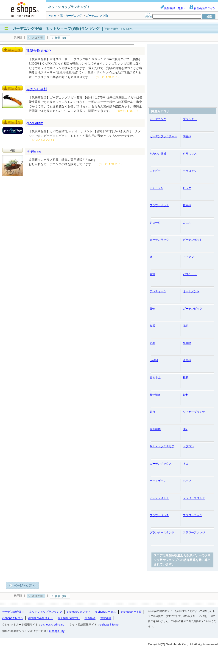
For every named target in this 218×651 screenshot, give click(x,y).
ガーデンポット (192, 239)
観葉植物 (155, 429)
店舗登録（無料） (172, 8)
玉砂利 (154, 360)
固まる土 (155, 377)
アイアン (188, 257)
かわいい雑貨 (158, 153)
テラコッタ (190, 170)
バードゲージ (158, 480)
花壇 (152, 274)
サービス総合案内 (13, 611)
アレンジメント (159, 498)
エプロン (188, 446)
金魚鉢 (187, 360)
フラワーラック (192, 515)
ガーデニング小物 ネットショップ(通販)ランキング (55, 29)
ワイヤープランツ (194, 412)
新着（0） (61, 37)
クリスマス (190, 153)
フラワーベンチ (159, 515)
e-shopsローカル (105, 611)
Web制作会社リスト (40, 618)
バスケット (190, 274)
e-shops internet (109, 624)
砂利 (185, 394)
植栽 (185, 377)
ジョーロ (155, 222)
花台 (152, 412)
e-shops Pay (56, 631)
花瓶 (185, 325)
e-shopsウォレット (79, 611)
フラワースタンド (194, 498)
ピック (187, 188)
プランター (190, 119)
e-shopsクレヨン (12, 618)
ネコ (185, 463)
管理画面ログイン (202, 8)
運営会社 (105, 618)
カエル (187, 222)
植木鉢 (187, 205)
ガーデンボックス (161, 463)
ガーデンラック (159, 239)
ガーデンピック (192, 308)
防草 (152, 343)
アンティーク (158, 291)
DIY (185, 429)
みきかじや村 (36, 89)
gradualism (34, 123)
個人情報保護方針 (69, 618)
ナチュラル (156, 188)
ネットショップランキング (45, 611)
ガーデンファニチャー (163, 136)
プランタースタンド (162, 532)
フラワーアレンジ (194, 532)
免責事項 (89, 618)
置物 (152, 308)
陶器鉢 (187, 136)
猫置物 (187, 343)
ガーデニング (158, 119)
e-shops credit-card (52, 624)
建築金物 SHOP (38, 51)
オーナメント (191, 291)
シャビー (155, 170)
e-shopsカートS (131, 611)
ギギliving (33, 151)
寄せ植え (155, 394)
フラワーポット (159, 205)
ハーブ (187, 480)
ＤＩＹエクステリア (162, 446)
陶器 (152, 325)
